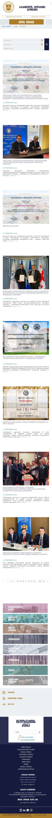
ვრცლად (6, 110)
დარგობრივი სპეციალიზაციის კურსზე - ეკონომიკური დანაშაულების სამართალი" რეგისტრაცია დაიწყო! (24, 357)
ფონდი (11, 670)
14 (23, 581)
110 (40, 581)
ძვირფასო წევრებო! (11, 226)
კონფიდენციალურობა (26, 769)
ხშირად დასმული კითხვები (26, 736)
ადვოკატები (14, 660)
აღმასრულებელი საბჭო (15, 608)
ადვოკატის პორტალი (38, 16)
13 (20, 581)
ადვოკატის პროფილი (13, 680)
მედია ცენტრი (6, 26)
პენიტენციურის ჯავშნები (14, 16)
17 (31, 581)
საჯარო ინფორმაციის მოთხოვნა (26, 739)
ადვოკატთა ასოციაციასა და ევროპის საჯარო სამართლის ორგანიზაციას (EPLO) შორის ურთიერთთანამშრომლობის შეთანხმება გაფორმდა (26, 293)
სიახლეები (22, 26)
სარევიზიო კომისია (13, 649)
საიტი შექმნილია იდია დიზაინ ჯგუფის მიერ (17, 815)
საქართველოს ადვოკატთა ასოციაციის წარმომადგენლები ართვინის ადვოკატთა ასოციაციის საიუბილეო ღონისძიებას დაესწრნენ (24, 489)
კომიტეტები (14, 639)
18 (34, 581)
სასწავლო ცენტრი (12, 618)
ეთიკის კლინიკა (26, 767)
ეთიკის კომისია (12, 628)
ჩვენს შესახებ (26, 747)
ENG (48, 3)
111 (43, 581)
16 (29, 581)
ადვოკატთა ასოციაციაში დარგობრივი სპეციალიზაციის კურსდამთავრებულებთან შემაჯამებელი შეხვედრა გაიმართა (25, 162)
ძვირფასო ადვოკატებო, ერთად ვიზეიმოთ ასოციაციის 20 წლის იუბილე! (25, 423)
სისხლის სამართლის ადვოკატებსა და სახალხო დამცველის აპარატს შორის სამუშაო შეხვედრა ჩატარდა (25, 554)
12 (17, 581)
